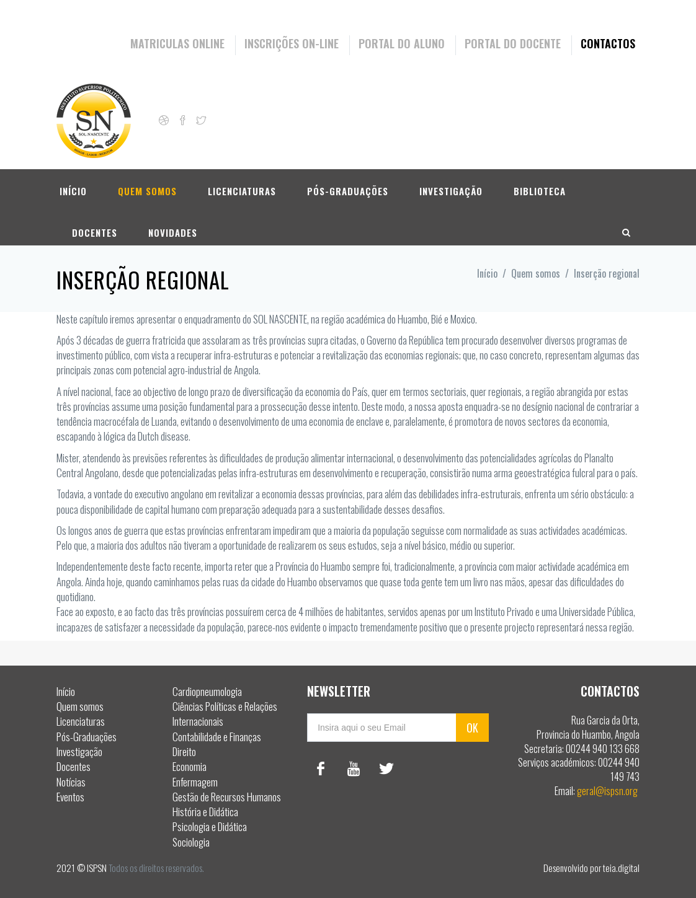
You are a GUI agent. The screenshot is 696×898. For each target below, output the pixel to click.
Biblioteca (540, 184)
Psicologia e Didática (209, 826)
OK (472, 728)
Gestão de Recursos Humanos (226, 796)
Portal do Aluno (402, 43)
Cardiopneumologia (207, 691)
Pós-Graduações (347, 184)
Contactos (608, 43)
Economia (189, 766)
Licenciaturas (242, 184)
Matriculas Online (177, 43)
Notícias (71, 782)
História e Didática (205, 811)
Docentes (94, 225)
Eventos (70, 796)
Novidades (172, 225)
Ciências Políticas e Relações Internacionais (224, 713)
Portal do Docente (513, 43)
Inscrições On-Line (291, 43)
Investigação (451, 184)
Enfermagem (195, 782)
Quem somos (147, 184)
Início (73, 184)
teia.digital (621, 867)
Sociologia (191, 842)
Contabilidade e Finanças (216, 736)
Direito (184, 751)
